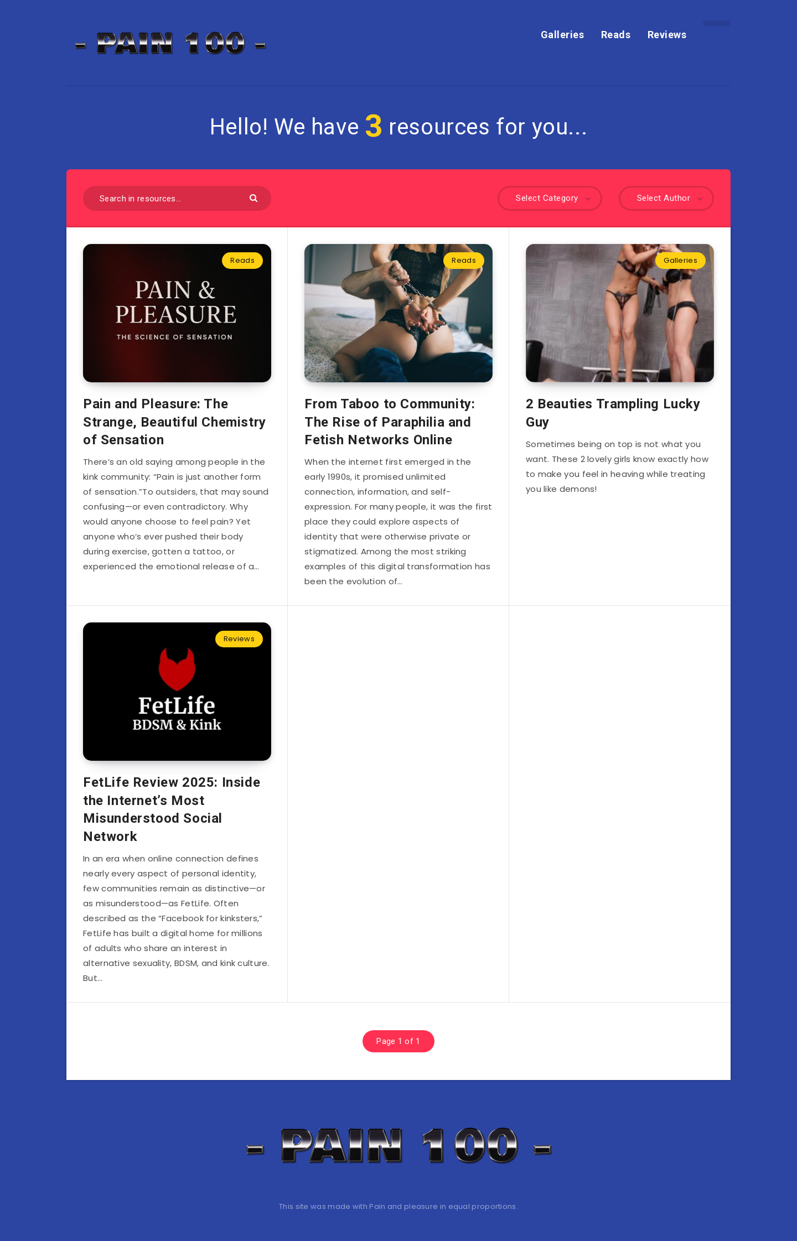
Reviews (667, 34)
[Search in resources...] (177, 198)
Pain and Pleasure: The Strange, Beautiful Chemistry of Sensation (174, 422)
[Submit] (255, 197)
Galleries (562, 34)
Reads (616, 34)
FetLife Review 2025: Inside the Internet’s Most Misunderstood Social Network (171, 809)
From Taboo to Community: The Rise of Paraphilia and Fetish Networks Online (389, 422)
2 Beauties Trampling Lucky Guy (613, 412)
